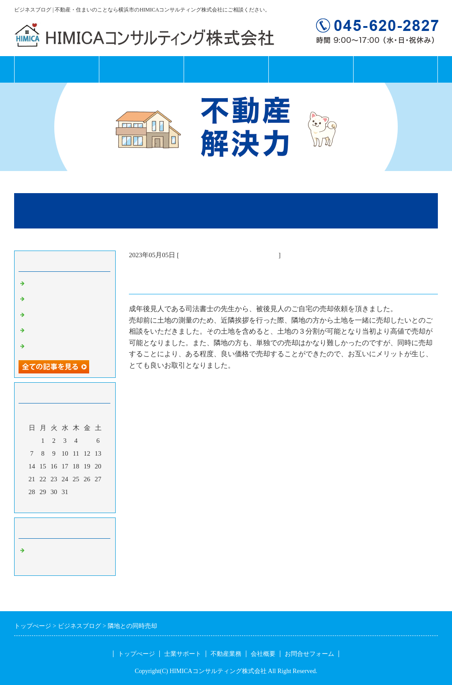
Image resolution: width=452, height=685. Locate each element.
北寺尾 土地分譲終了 (60, 283)
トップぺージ (136, 654)
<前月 (48, 503)
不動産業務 (226, 69)
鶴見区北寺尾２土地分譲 (63, 299)
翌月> (81, 503)
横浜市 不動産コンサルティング (229, 255)
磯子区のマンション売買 (63, 315)
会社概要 (311, 69)
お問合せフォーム (395, 69)
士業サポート (141, 69)
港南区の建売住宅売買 (60, 330)
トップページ (56, 69)
